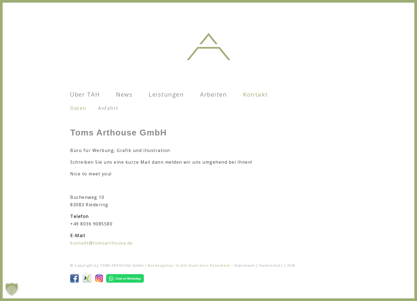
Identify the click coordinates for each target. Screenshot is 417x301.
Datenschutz (271, 265)
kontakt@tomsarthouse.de (101, 243)
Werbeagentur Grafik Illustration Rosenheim (189, 265)
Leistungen (166, 94)
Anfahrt (108, 108)
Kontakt (255, 94)
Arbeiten (213, 94)
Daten (78, 108)
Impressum (244, 265)
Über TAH (85, 94)
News (124, 94)
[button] (11, 289)
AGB (291, 265)
